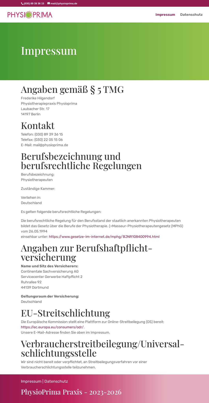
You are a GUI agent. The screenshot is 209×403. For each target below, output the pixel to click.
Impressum (31, 381)
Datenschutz (56, 381)
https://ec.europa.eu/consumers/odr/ (52, 327)
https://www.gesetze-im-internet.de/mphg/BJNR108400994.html (104, 236)
